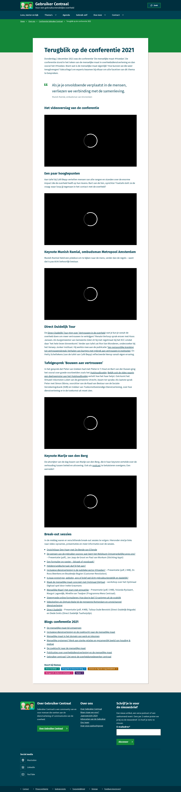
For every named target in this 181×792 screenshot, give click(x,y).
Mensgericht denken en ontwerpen (58, 673)
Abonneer (123, 742)
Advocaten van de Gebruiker (93, 719)
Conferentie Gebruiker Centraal (51, 21)
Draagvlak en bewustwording (72, 669)
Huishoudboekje (98, 372)
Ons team (84, 722)
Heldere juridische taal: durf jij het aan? (66, 565)
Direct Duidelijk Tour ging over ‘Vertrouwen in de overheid (76, 332)
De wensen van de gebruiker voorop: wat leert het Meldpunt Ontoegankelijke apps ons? (91, 553)
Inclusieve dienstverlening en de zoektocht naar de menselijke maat (81, 631)
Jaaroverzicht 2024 (88, 715)
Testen (78, 673)
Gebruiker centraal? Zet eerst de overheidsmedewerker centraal (79, 656)
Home (22, 21)
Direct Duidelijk (54, 609)
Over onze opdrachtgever (91, 725)
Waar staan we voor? (89, 712)
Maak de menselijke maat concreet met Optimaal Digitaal (76, 581)
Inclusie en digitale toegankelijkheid (102, 669)
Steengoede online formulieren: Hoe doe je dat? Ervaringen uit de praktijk (84, 597)
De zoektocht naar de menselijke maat (66, 648)
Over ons (31, 21)
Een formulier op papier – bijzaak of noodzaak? (70, 561)
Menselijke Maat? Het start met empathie (68, 589)
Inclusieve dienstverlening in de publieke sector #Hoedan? (76, 569)
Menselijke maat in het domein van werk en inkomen (73, 636)
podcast (96, 465)
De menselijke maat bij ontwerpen (64, 627)
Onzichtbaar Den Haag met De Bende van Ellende (72, 549)
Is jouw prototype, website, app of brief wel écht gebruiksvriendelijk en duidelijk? (87, 577)
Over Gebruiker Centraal (51, 728)
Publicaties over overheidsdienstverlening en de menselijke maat (79, 652)
